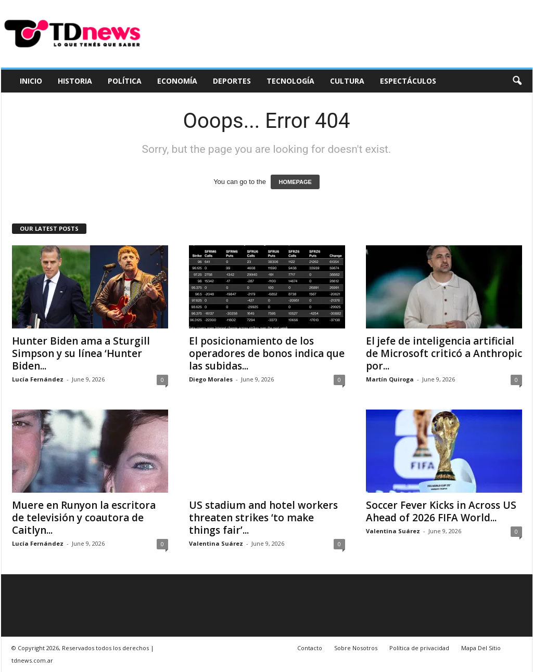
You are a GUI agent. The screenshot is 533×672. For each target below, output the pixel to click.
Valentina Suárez (216, 543)
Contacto (309, 648)
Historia (75, 81)
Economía (177, 81)
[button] (516, 81)
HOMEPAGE (294, 182)
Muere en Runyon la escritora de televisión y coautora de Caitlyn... (84, 517)
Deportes (232, 81)
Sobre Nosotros (355, 648)
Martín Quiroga (390, 379)
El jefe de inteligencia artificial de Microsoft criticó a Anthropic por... (444, 353)
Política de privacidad (419, 648)
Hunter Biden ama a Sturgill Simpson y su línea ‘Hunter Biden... (81, 353)
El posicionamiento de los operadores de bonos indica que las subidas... (267, 353)
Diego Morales (211, 379)
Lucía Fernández (38, 379)
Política (125, 81)
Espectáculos (408, 81)
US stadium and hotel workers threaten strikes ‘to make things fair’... (263, 517)
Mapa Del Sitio (481, 648)
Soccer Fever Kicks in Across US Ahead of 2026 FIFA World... (441, 511)
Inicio (31, 81)
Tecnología (290, 81)
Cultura (347, 81)
